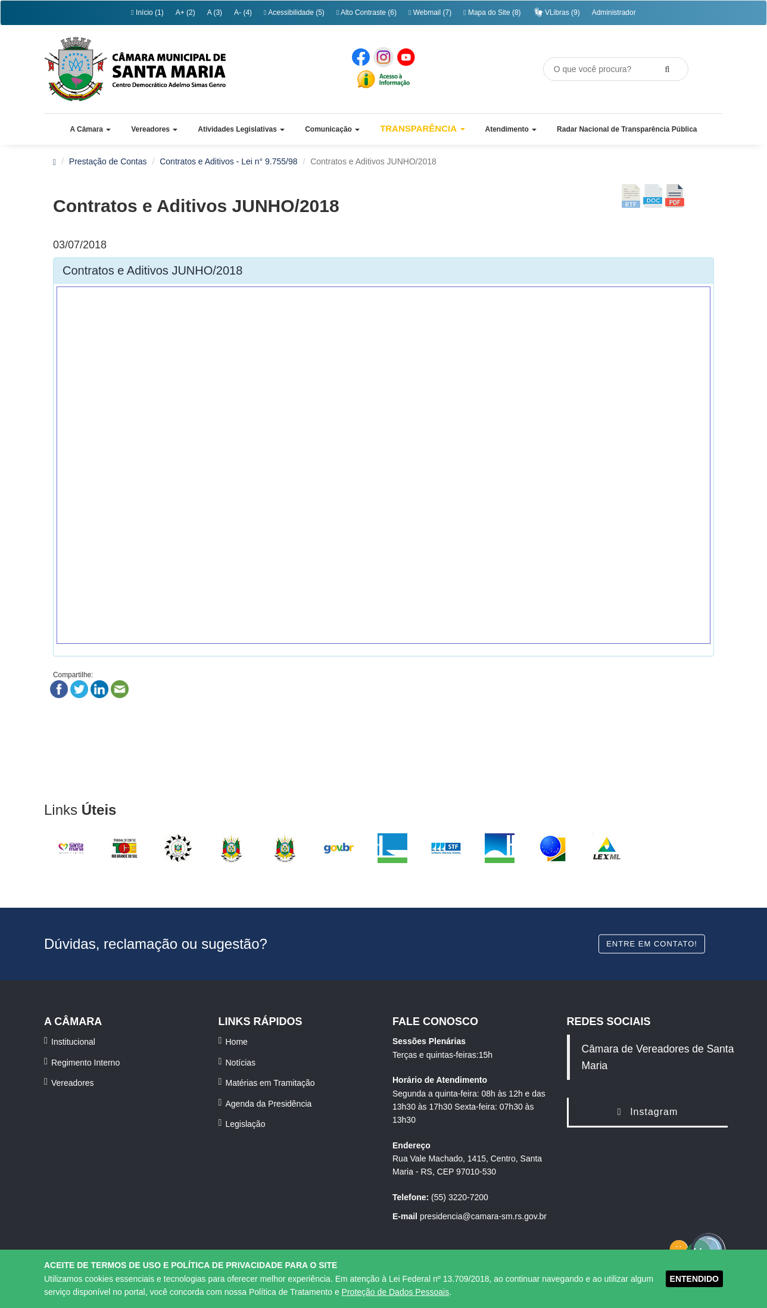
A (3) (214, 12)
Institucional (73, 1042)
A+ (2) (185, 12)
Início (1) (147, 12)
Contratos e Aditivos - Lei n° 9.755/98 (228, 161)
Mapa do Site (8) (491, 12)
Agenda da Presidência (269, 1103)
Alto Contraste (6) (366, 12)
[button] (90, 129)
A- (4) (243, 12)
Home (237, 1042)
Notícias (241, 1062)
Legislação (246, 1124)
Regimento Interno (85, 1062)
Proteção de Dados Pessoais (396, 1292)
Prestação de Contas (108, 161)
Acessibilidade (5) (294, 12)
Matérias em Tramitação (270, 1083)
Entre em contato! (651, 943)
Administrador (614, 12)
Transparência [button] (422, 128)
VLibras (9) (556, 12)
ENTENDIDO (694, 1279)
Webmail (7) (430, 12)
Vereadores (72, 1083)
